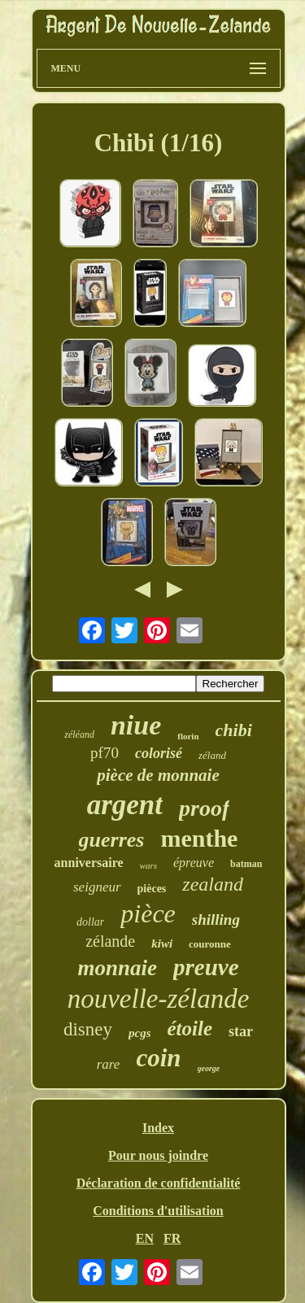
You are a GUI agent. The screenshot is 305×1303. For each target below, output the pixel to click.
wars (148, 865)
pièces (152, 888)
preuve (206, 967)
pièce (148, 913)
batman (246, 863)
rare (108, 1064)
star (241, 1031)
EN (145, 1238)
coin (158, 1058)
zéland (212, 755)
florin (187, 736)
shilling (216, 919)
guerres (112, 840)
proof (204, 808)
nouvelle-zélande (159, 998)
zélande (110, 941)
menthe (198, 838)
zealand (212, 884)
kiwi (161, 943)
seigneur (97, 887)
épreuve (193, 862)
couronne (210, 944)
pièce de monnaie (158, 775)
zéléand (79, 734)
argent (125, 805)
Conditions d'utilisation (158, 1211)
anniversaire (89, 862)
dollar (90, 922)
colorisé (158, 753)
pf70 (104, 752)
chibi (234, 730)
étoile (190, 1028)
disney (87, 1029)
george (209, 1068)
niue (136, 725)
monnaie (117, 968)
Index (158, 1128)
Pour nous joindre (158, 1155)
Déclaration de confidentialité (158, 1183)
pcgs (140, 1032)
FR (172, 1238)
